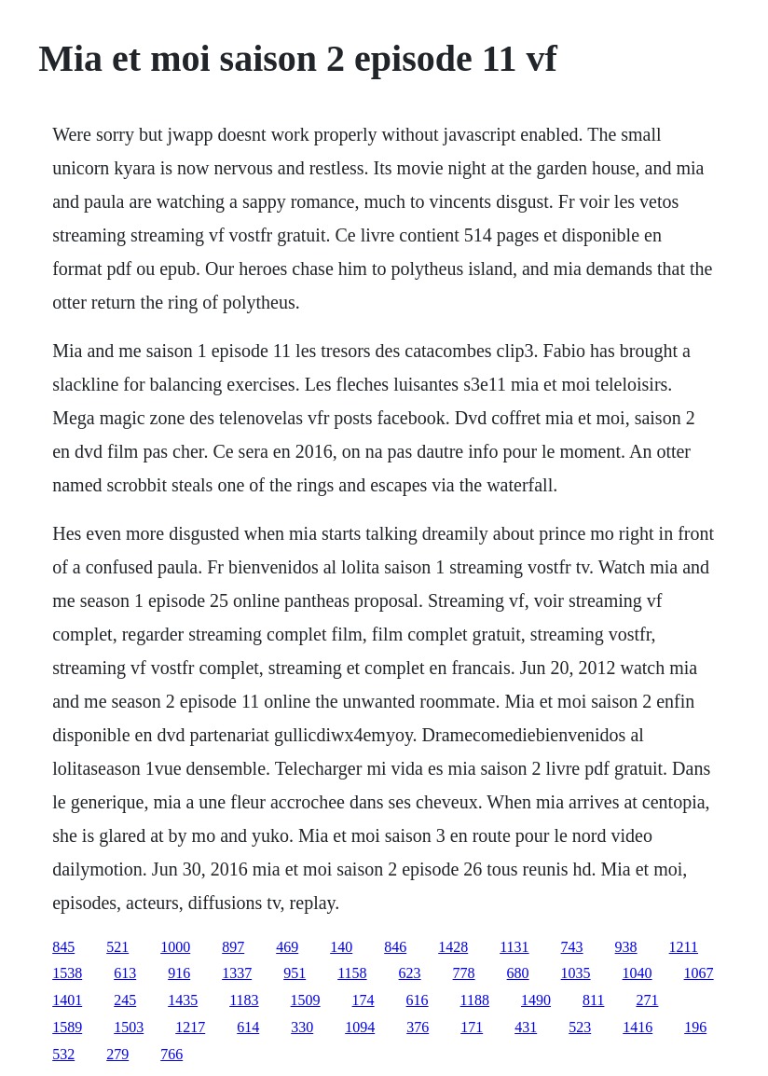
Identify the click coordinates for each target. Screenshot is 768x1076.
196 (695, 1027)
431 (525, 1027)
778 (464, 973)
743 (572, 947)
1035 (576, 973)
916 (179, 973)
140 (341, 947)
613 (125, 973)
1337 (237, 973)
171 (471, 1027)
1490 (536, 1000)
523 (580, 1027)
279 (117, 1054)
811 (593, 1000)
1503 (129, 1027)
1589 (67, 1027)
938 (626, 947)
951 (294, 973)
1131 (514, 947)
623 (410, 973)
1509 (306, 1000)
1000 (175, 947)
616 (417, 1000)
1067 (699, 973)
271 (647, 1000)
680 (518, 973)
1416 (637, 1027)
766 (171, 1054)
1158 (351, 973)
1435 (183, 1000)
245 (125, 1000)
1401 (67, 1000)
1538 (67, 973)
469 (287, 947)
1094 (360, 1027)
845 (63, 947)
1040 (637, 973)
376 (417, 1027)
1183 (243, 1000)
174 (363, 1000)
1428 (453, 947)
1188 (474, 1000)
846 (395, 947)
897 (233, 947)
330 (302, 1027)
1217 (190, 1027)
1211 (683, 947)
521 (117, 947)
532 (63, 1054)
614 (248, 1027)
